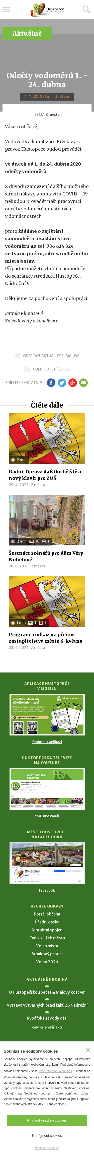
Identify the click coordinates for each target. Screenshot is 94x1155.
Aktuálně (27, 33)
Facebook (47, 890)
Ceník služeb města (47, 937)
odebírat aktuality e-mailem (51, 356)
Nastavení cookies (47, 1148)
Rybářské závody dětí (47, 1018)
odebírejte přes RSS (51, 369)
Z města (53, 114)
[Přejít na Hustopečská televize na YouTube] (47, 789)
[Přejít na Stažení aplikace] (47, 714)
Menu (6, 9)
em (83, 382)
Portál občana (47, 914)
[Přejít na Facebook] (47, 863)
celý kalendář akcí (47, 1027)
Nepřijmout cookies (47, 1136)
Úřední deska (47, 921)
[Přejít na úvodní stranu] (47, 10)
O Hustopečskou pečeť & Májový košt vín (47, 992)
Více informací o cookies (55, 1071)
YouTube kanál (47, 816)
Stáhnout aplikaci (47, 742)
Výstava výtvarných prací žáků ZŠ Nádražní (47, 1005)
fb (51, 382)
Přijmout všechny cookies (47, 1120)
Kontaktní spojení (47, 929)
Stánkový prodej (47, 953)
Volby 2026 (47, 961)
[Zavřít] (88, 1050)
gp (72, 382)
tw (62, 382)
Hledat (86, 9)
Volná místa (47, 945)
